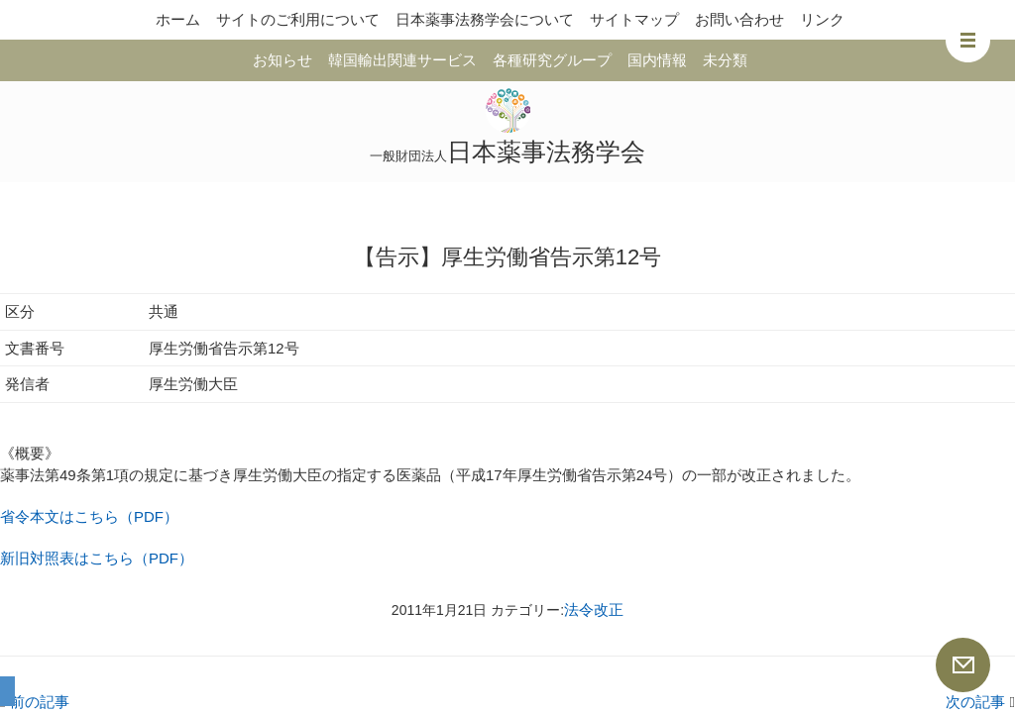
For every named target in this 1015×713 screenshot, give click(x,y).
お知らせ (282, 59)
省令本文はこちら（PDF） (89, 516)
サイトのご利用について (298, 19)
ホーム (178, 19)
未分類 (725, 59)
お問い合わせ (739, 19)
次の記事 (980, 701)
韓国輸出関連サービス (402, 59)
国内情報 (657, 59)
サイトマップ (634, 19)
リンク (822, 19)
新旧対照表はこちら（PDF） (96, 558)
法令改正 (593, 609)
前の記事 (34, 701)
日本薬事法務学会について (484, 19)
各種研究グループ (552, 59)
